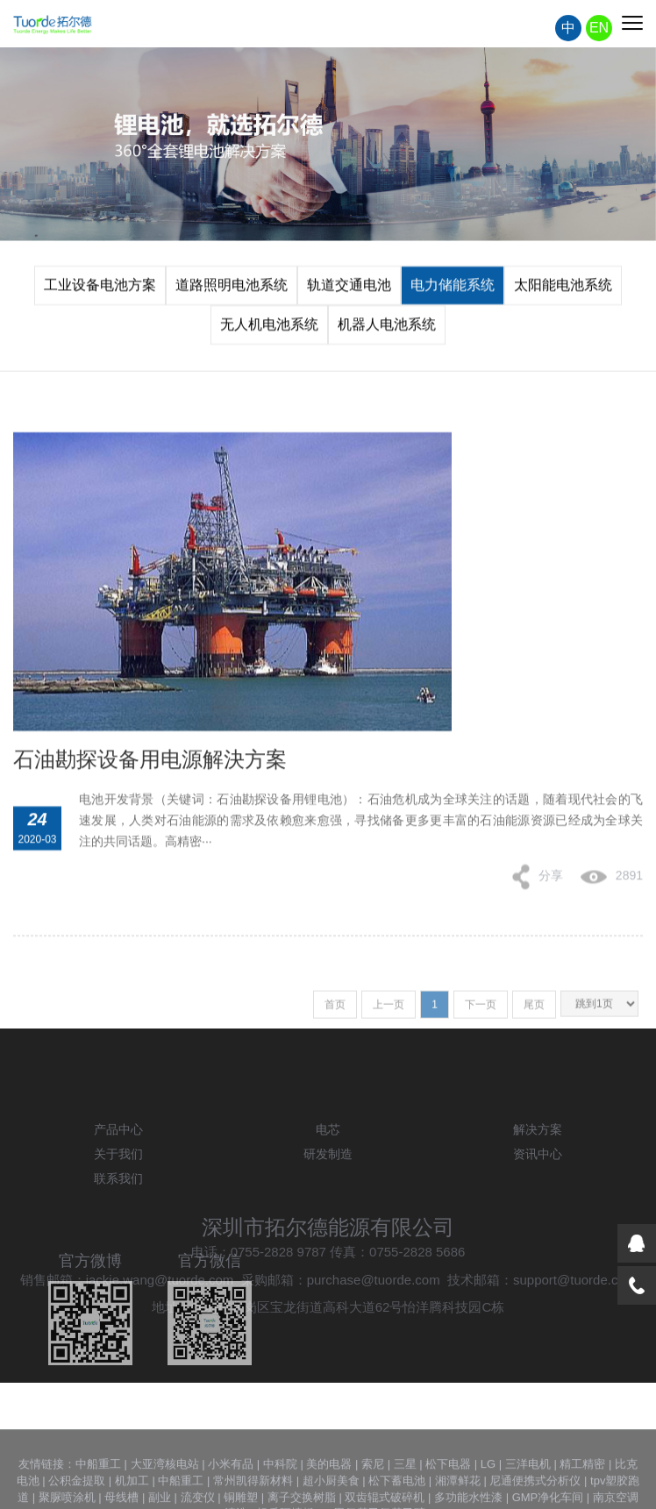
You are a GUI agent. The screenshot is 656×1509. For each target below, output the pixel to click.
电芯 (328, 1167)
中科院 (280, 1487)
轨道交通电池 (349, 288)
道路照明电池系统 (231, 288)
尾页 (534, 1011)
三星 (405, 1487)
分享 (537, 893)
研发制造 (328, 1192)
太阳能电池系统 (563, 288)
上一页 (388, 1011)
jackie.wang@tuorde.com (160, 1317)
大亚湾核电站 (165, 1487)
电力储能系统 (452, 288)
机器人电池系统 (387, 328)
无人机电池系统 (269, 328)
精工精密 (582, 1487)
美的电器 (329, 1487)
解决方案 (537, 1167)
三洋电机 (528, 1487)
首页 (335, 1011)
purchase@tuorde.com (373, 1317)
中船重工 (98, 1487)
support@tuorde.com (574, 1317)
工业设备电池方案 (100, 288)
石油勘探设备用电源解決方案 (150, 775)
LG (488, 1487)
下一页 (480, 1011)
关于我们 (118, 1192)
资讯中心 (537, 1192)
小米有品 (230, 1487)
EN (599, 29)
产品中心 (118, 1167)
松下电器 (448, 1487)
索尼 (372, 1487)
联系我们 (118, 1216)
